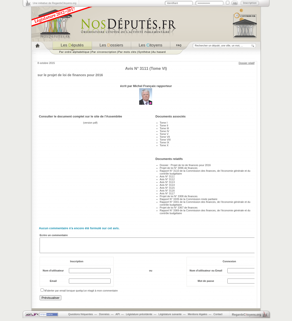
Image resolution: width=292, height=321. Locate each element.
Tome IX (164, 142)
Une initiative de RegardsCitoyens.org (54, 3)
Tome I (163, 122)
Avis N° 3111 (167, 176)
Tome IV (164, 131)
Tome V (164, 134)
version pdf (90, 122)
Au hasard (159, 51)
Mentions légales (197, 317)
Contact (217, 317)
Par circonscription (104, 51)
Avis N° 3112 (167, 179)
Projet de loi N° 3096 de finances (178, 168)
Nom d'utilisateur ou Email (206, 273)
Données (104, 317)
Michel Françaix (144, 86)
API (118, 317)
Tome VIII (165, 139)
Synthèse (144, 51)
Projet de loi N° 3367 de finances (178, 207)
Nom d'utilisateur (53, 273)
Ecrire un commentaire (54, 235)
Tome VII (165, 136)
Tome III (164, 128)
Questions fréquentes (80, 317)
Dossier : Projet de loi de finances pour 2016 (185, 165)
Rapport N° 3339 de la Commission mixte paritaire (188, 199)
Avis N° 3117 (167, 193)
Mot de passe (206, 283)
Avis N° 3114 (167, 184)
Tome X (164, 145)
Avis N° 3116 (167, 190)
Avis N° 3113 (167, 182)
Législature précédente (139, 317)
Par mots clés (127, 51)
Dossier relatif (246, 63)
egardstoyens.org (246, 317)
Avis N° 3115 (167, 187)
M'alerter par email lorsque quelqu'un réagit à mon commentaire (81, 293)
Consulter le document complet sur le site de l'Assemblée (80, 116)
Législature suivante (170, 317)
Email (53, 283)
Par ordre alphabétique (74, 51)
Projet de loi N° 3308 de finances (178, 196)
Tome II (164, 125)
